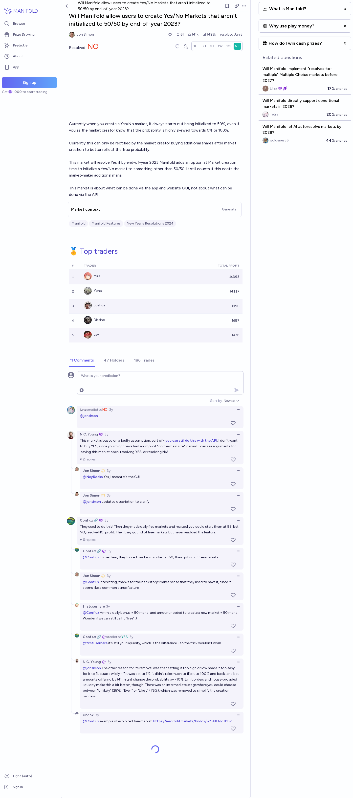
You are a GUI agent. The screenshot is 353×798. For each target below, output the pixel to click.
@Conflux (91, 557)
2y (111, 410)
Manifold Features (106, 223)
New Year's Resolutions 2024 (150, 223)
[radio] (196, 46)
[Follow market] (227, 6)
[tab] (82, 360)
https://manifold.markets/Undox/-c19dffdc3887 (192, 721)
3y (106, 434)
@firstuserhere (95, 643)
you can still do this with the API (191, 440)
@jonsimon (89, 416)
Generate (229, 209)
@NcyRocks (93, 477)
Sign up (29, 82)
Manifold (78, 223)
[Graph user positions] (185, 46)
